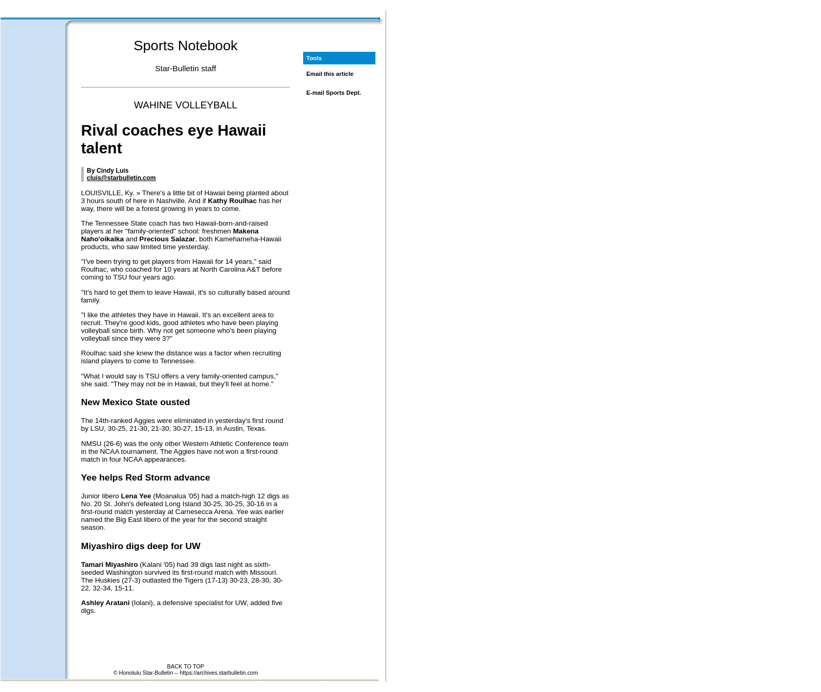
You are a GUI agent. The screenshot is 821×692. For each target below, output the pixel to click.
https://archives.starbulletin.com (219, 672)
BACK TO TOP (185, 666)
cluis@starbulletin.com (121, 178)
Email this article (329, 74)
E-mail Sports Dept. (333, 93)
